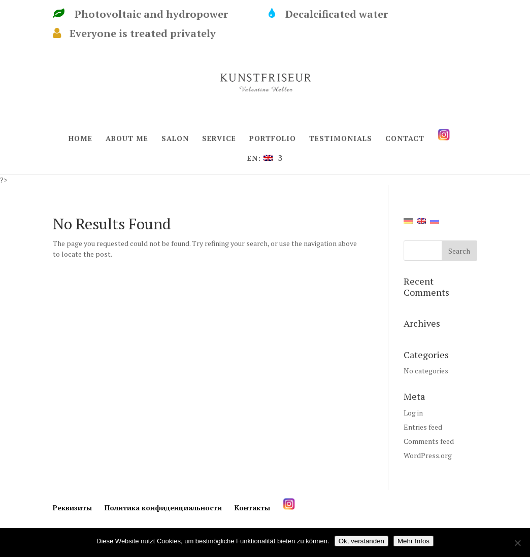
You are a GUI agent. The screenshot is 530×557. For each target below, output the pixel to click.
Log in (413, 412)
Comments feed (429, 441)
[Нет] (517, 543)
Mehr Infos (413, 541)
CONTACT (404, 139)
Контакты (252, 507)
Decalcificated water (343, 14)
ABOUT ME (127, 139)
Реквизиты (72, 507)
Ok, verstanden (361, 541)
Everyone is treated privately (134, 33)
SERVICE (219, 139)
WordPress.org (428, 455)
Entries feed (423, 427)
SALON (175, 139)
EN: (260, 159)
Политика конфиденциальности (163, 507)
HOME (80, 139)
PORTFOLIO (272, 139)
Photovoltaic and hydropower (155, 14)
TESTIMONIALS (340, 139)
